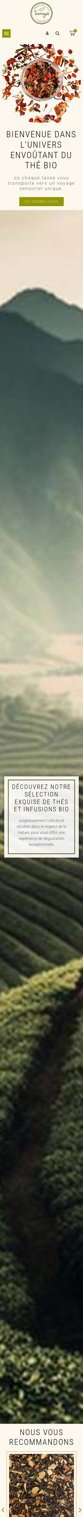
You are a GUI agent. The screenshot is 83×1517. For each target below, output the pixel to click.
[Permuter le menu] (6, 33)
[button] (3, 1510)
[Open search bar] (57, 33)
